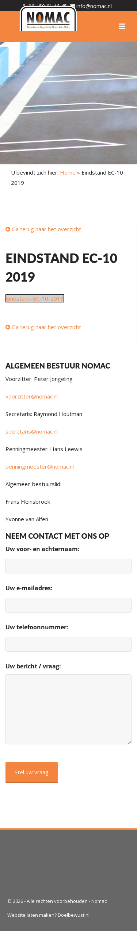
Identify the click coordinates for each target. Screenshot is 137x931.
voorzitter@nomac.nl (31, 396)
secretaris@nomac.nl (31, 431)
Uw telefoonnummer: (36, 627)
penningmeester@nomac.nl (39, 466)
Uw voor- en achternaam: (42, 549)
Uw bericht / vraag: (33, 666)
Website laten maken (30, 915)
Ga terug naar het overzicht (43, 229)
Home (68, 172)
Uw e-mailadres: (29, 588)
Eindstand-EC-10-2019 (35, 298)
